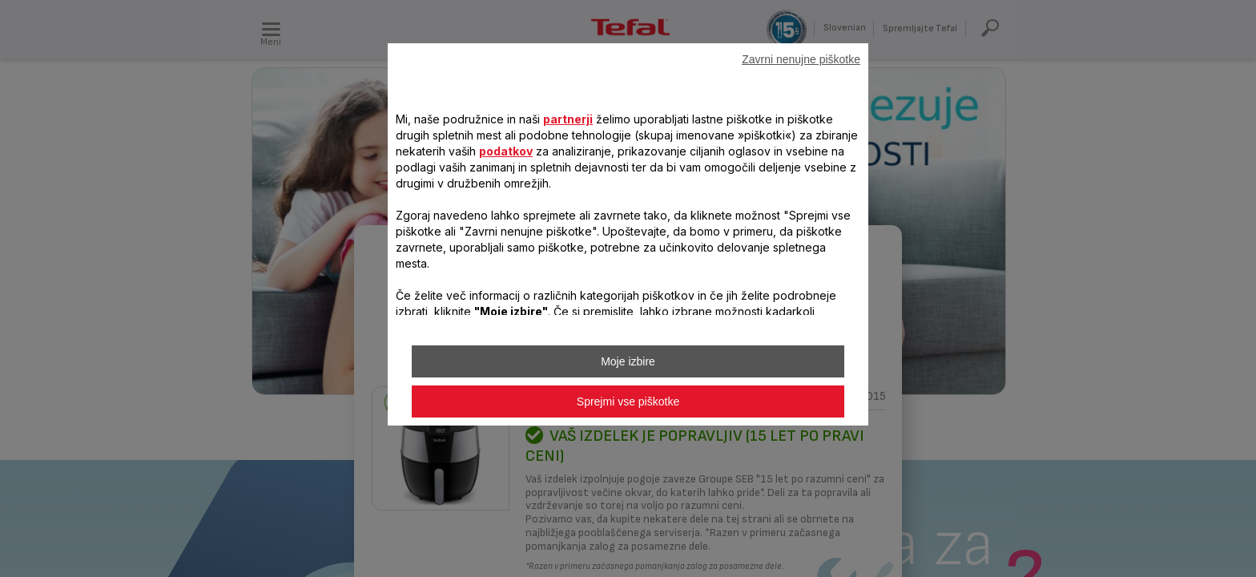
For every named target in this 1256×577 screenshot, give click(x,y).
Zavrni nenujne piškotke (801, 59)
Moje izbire (628, 361)
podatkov (506, 151)
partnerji (568, 119)
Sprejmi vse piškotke (628, 401)
